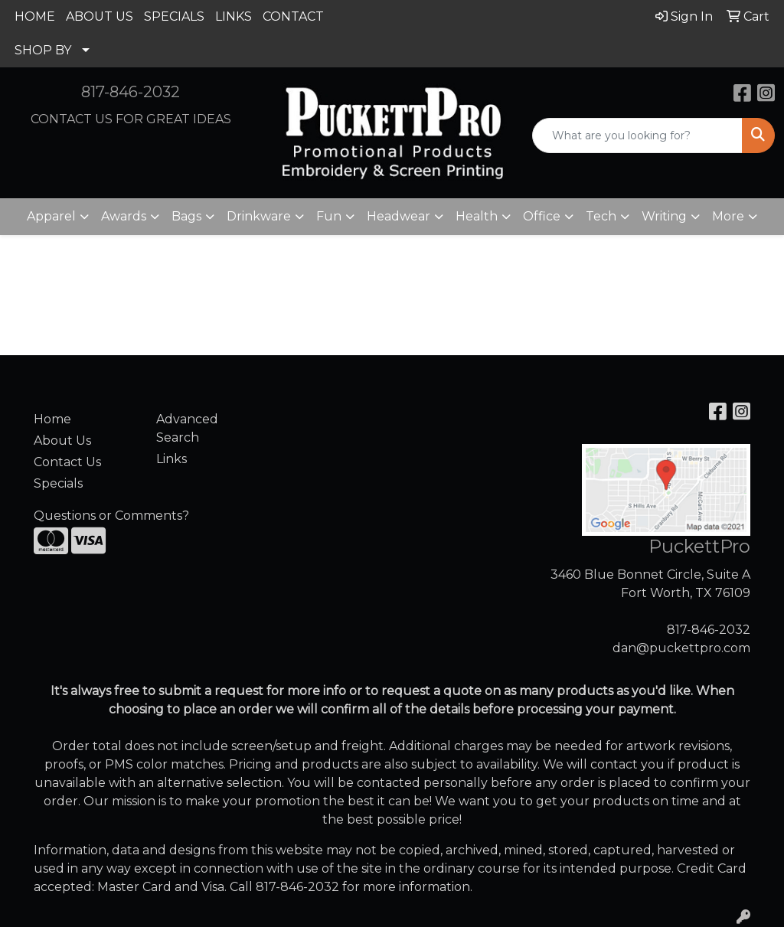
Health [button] (477, 216)
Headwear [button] (398, 216)
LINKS (233, 16)
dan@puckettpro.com (681, 648)
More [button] (728, 216)
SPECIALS (174, 16)
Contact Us (67, 462)
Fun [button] (328, 216)
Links (171, 459)
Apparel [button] (51, 216)
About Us (62, 440)
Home (52, 419)
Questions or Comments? (111, 515)
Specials (58, 483)
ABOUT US (99, 16)
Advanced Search (187, 428)
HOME (35, 16)
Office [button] (541, 216)
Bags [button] (186, 216)
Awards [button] (123, 216)
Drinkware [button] (259, 216)
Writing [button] (664, 216)
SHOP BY (43, 50)
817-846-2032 (130, 92)
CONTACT (293, 16)
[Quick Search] (637, 135)
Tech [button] (601, 216)
